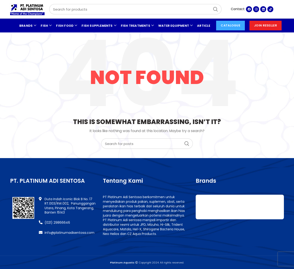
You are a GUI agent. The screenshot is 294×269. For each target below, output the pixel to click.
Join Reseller (265, 25)
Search (215, 9)
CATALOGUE (230, 25)
